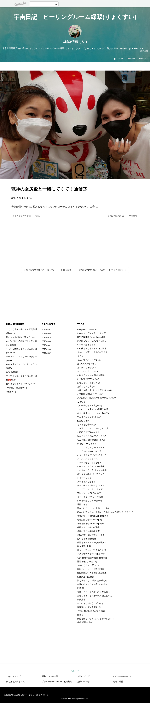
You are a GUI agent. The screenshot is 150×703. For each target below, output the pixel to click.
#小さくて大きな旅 (22, 216)
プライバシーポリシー (52, 681)
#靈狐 (37, 216)
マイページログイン (122, 676)
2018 (44, 349)
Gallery (118, 59)
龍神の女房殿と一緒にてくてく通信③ (49, 189)
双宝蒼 (9, 372)
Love (131, 59)
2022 (44, 333)
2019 (44, 345)
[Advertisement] (75, 248)
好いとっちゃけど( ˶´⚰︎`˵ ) (18, 384)
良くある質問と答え (15, 681)
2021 (44, 337)
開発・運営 (118, 681)
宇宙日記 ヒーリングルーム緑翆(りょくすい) (75, 17)
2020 (44, 341)
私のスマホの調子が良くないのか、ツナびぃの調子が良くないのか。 (21, 341)
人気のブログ (83, 676)
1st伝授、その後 (13, 387)
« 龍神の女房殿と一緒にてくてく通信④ (47, 270)
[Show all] (144, 51)
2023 (44, 329)
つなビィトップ (13, 676)
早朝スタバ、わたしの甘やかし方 (21, 356)
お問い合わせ (83, 681)
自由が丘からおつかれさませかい (21, 364)
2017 (44, 353)
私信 (8, 391)
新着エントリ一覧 (50, 676)
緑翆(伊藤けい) (75, 42)
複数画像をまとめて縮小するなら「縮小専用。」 (26, 694)
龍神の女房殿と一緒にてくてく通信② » (102, 270)
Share (142, 59)
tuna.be (74, 670)
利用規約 (68, 681)
